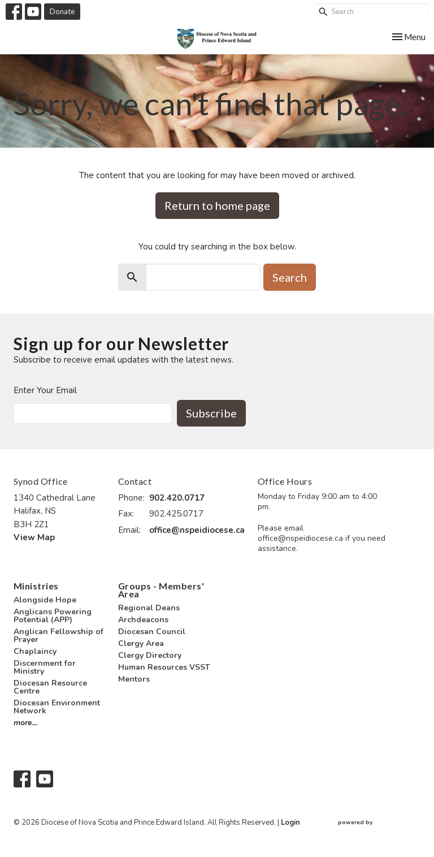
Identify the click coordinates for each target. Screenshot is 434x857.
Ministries (36, 585)
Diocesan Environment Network (57, 706)
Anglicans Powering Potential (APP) (53, 615)
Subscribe (211, 413)
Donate (62, 11)
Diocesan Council (151, 631)
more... (25, 722)
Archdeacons (143, 619)
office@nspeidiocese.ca (197, 530)
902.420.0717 (177, 497)
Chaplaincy (35, 651)
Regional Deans (149, 607)
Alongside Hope (45, 600)
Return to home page (217, 205)
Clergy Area (141, 643)
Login (290, 822)
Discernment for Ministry (45, 667)
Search (289, 277)
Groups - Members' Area (161, 589)
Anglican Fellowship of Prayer (58, 635)
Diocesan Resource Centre (50, 687)
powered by (379, 823)
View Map (34, 537)
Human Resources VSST (164, 667)
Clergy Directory (149, 655)
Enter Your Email (45, 390)
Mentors (134, 679)
